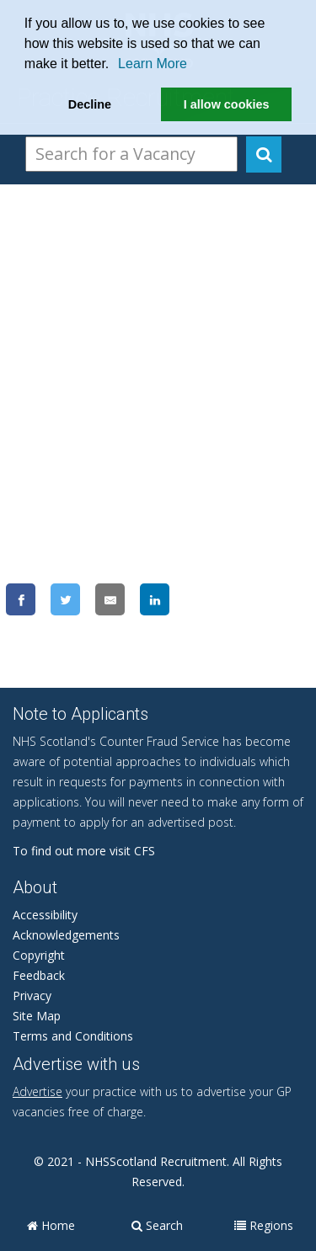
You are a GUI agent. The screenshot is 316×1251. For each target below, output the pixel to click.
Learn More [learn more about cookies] (152, 63)
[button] (115, 65)
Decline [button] (89, 104)
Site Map (37, 1016)
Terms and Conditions (73, 1036)
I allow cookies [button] (227, 104)
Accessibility (45, 915)
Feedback (39, 975)
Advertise (37, 1091)
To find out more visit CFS (84, 851)
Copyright (39, 955)
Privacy (32, 995)
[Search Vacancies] (131, 154)
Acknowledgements (66, 935)
